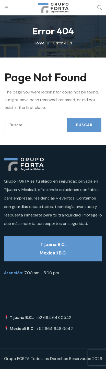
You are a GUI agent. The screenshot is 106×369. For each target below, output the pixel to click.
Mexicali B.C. (53, 253)
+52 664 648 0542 (53, 317)
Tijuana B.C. (53, 244)
